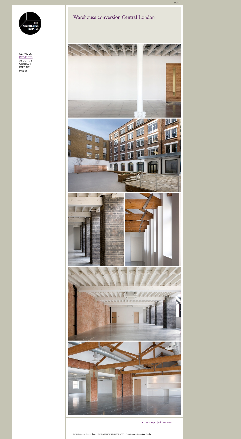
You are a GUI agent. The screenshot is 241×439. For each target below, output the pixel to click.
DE (175, 3)
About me (25, 60)
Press (23, 70)
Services (25, 53)
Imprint (24, 67)
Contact (25, 63)
